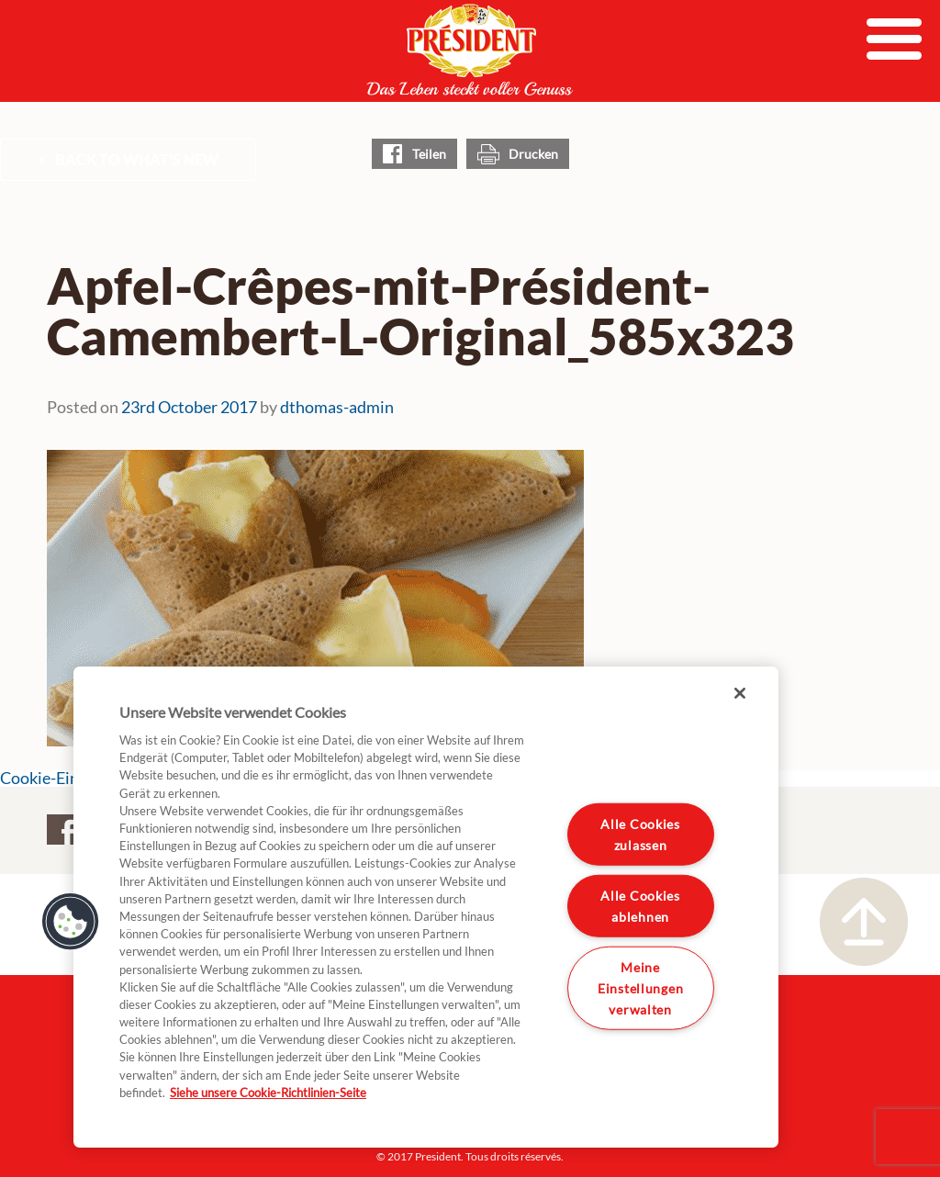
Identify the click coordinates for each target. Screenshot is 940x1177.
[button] (70, 921)
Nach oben (864, 922)
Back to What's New (136, 159)
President (470, 49)
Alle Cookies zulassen (640, 834)
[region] (425, 907)
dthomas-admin (337, 407)
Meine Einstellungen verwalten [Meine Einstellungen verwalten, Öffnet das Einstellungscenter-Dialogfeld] (640, 987)
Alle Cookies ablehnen (640, 906)
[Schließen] (740, 693)
